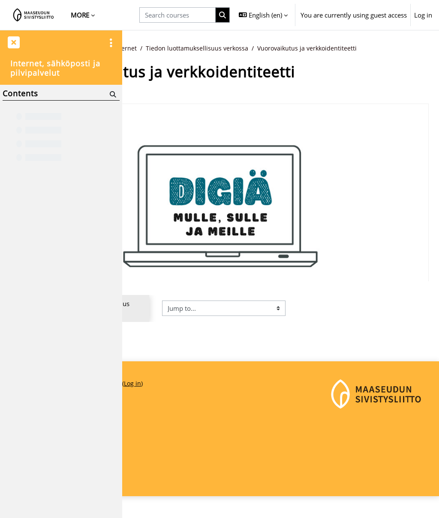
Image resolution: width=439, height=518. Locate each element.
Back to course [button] (162, 102)
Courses (171, 48)
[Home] (33, 15)
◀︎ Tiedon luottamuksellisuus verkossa (182, 323)
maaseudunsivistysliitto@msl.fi (174, 486)
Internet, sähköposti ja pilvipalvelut (55, 68)
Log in (423, 15)
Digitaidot (207, 48)
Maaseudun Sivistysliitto (164, 457)
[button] (263, 15)
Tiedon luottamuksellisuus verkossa (316, 48)
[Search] (112, 94)
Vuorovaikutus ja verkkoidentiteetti (193, 58)
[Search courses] (177, 15)
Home (141, 48)
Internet (242, 48)
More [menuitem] (80, 15)
